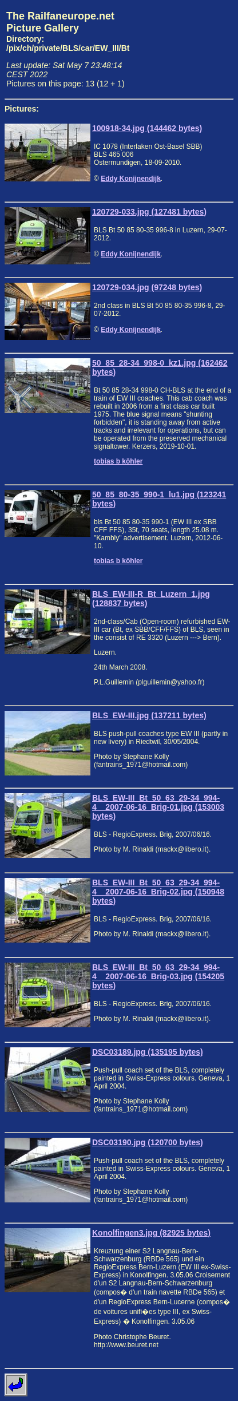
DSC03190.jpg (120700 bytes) (147, 1142)
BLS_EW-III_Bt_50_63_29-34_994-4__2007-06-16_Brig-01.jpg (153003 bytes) (158, 807)
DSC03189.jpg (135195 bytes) (147, 1051)
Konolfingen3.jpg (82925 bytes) (151, 1232)
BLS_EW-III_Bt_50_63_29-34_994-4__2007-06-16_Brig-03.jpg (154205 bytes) (158, 976)
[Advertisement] (183, 49)
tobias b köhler (118, 461)
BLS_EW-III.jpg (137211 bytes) (149, 715)
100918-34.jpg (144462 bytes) (147, 128)
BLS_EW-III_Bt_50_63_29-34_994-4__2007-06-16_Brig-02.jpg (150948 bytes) (158, 891)
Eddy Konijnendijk (131, 179)
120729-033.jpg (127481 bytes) (149, 211)
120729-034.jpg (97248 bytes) (147, 287)
